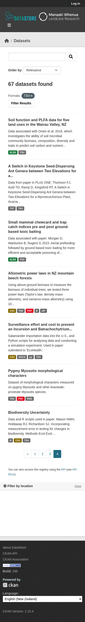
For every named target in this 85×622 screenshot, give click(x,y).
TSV (22, 152)
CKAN (10, 585)
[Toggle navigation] (9, 25)
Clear (78, 486)
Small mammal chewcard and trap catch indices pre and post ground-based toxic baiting (38, 227)
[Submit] (71, 57)
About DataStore (14, 547)
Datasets (22, 41)
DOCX (22, 357)
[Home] (7, 41)
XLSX (13, 152)
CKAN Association (16, 559)
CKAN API (10, 553)
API (63, 469)
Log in (75, 3)
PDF (29, 310)
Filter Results (21, 103)
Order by (14, 70)
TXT (12, 208)
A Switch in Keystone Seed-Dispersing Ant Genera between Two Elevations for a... (42, 171)
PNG (29, 398)
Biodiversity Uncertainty (29, 412)
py (30, 357)
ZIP (43, 310)
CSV (12, 310)
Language (10, 593)
